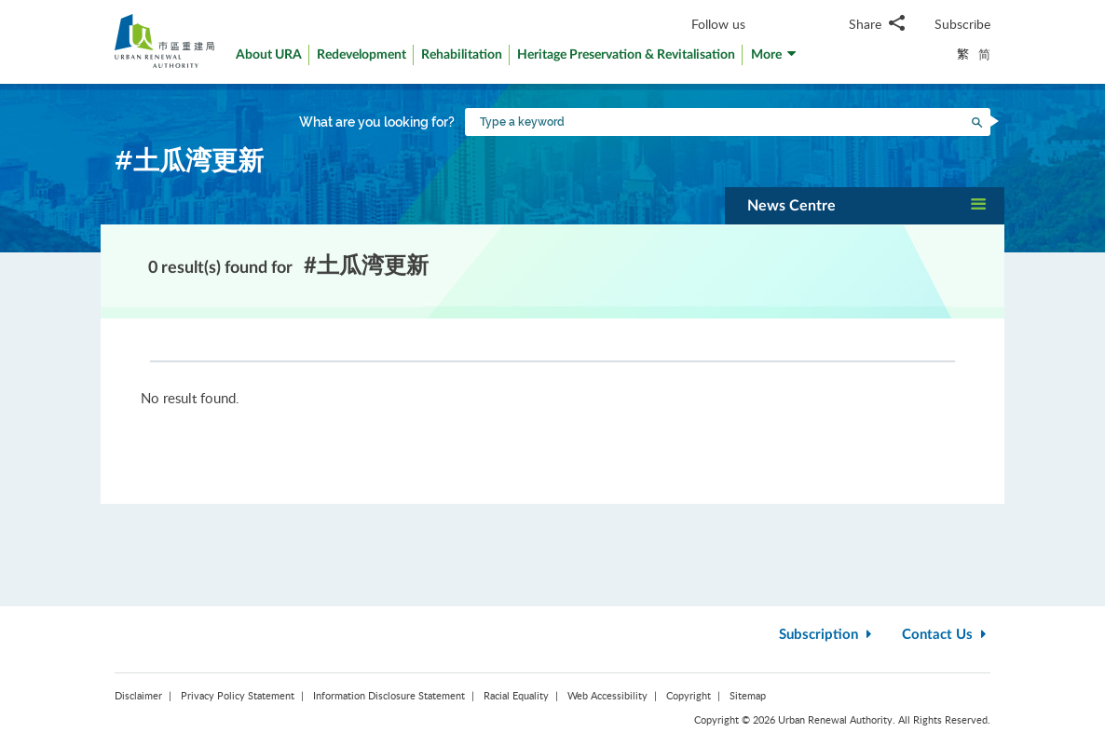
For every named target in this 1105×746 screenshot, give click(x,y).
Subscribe (962, 24)
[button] (774, 59)
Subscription (827, 635)
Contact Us (946, 635)
